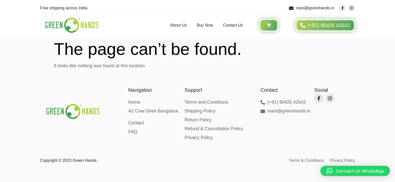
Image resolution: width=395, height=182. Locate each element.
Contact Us (233, 25)
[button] (355, 171)
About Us (178, 25)
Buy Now (205, 25)
